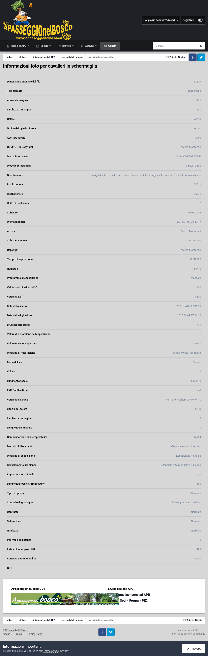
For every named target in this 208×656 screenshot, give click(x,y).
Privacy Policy (35, 634)
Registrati (188, 20)
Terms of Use (51, 650)
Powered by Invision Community (188, 633)
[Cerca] (166, 45)
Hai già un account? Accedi (161, 20)
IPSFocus (23, 630)
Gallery (112, 45)
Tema (20, 634)
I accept (193, 648)
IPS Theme (9, 630)
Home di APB (18, 45)
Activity (89, 45)
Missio (44, 45)
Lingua (7, 634)
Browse (67, 45)
